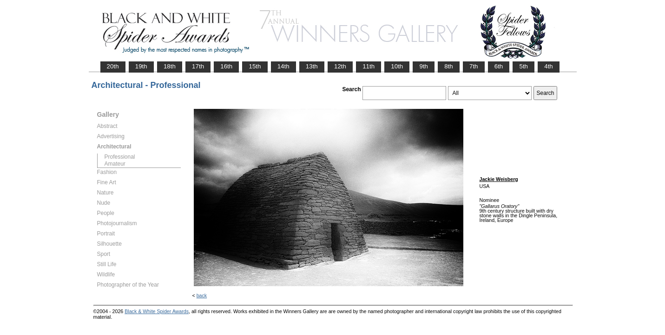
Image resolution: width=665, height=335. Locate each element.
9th (423, 66)
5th (523, 66)
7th (473, 66)
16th (226, 66)
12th (340, 66)
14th (283, 66)
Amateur (115, 164)
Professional (120, 157)
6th (498, 66)
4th (548, 66)
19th (141, 66)
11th (368, 66)
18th (169, 66)
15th (255, 66)
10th (397, 66)
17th (198, 66)
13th (312, 66)
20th (113, 66)
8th (448, 66)
